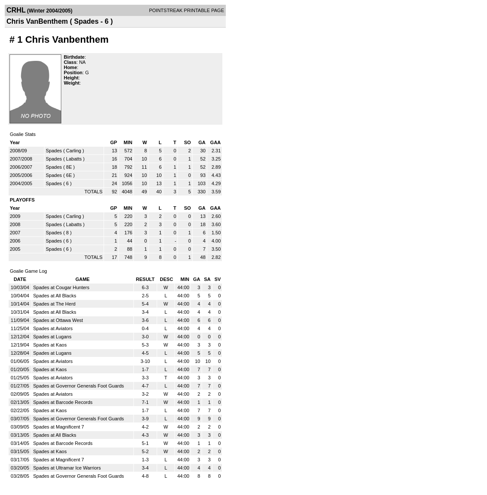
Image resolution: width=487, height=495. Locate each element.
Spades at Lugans (52, 336)
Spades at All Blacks (54, 295)
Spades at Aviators (53, 328)
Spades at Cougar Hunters (61, 287)
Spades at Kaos (50, 344)
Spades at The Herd (54, 303)
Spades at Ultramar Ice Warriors (67, 467)
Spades (54, 150)
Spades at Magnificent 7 (58, 426)
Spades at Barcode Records (63, 402)
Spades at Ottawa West (58, 320)
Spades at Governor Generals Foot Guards (78, 385)
